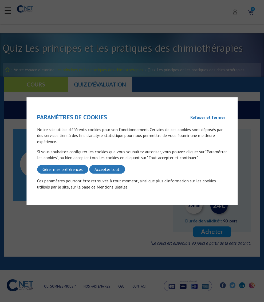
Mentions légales (112, 187)
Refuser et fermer (207, 117)
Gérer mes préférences (62, 169)
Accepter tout (107, 169)
